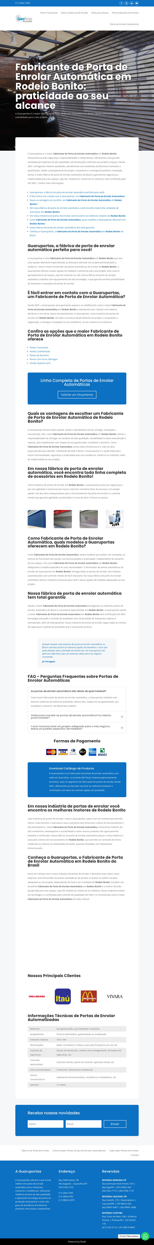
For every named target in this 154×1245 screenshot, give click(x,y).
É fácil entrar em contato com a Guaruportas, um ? (77, 196)
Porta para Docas (100, 12)
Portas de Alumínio (39, 355)
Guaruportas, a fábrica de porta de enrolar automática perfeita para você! (67, 192)
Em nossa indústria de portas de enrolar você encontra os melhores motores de (78, 215)
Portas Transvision (39, 347)
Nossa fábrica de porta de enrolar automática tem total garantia (62, 227)
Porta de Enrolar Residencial (124, 24)
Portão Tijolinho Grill (40, 363)
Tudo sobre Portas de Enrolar (124, 1151)
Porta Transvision (49, 12)
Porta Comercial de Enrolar (74, 12)
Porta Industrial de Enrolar (125, 12)
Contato (135, 1155)
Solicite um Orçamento (77, 395)
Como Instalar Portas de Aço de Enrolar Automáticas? (79, 1151)
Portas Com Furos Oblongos (44, 359)
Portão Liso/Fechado (40, 351)
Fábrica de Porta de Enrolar (35, 1151)
